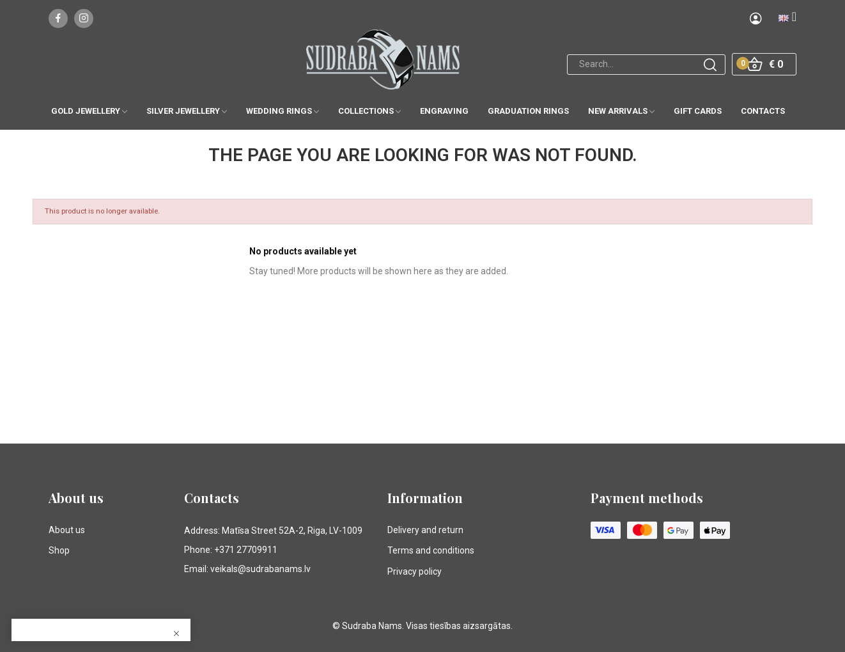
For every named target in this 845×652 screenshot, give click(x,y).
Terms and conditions (430, 550)
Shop (59, 550)
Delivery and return (425, 530)
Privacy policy (414, 571)
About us (67, 530)
